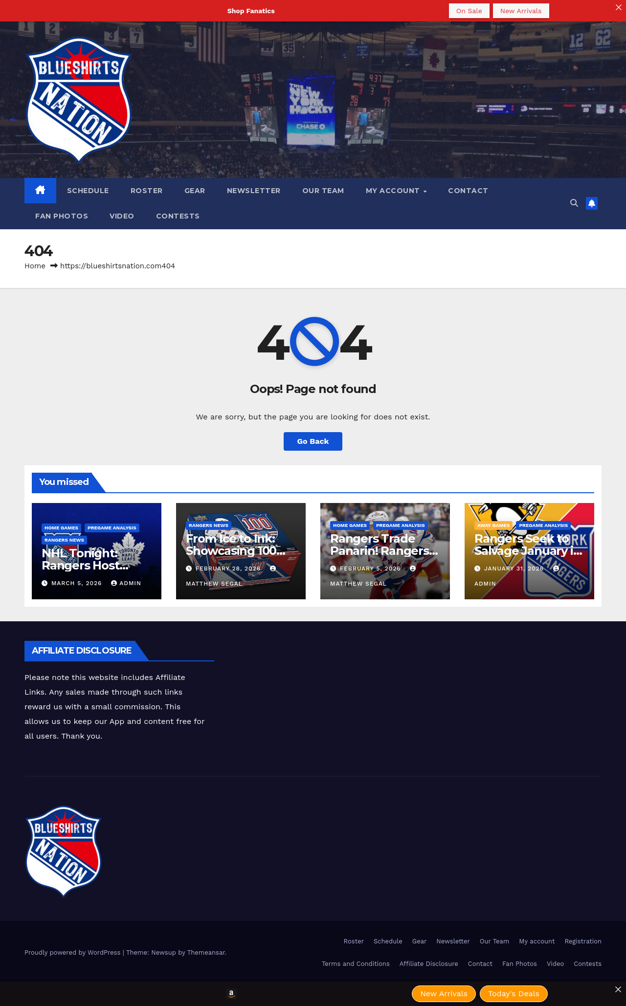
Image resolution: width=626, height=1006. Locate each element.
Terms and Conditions (356, 963)
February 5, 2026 (371, 568)
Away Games (493, 525)
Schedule (88, 190)
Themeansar (206, 952)
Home (34, 266)
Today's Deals (513, 993)
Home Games (61, 527)
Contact (468, 190)
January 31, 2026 (515, 568)
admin (126, 583)
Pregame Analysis (112, 527)
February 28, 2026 (229, 568)
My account (394, 190)
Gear (194, 190)
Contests (178, 216)
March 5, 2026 (77, 583)
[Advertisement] (393, 663)
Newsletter (254, 190)
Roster (147, 190)
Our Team (323, 190)
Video (122, 216)
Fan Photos (61, 216)
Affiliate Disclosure (429, 963)
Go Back (313, 441)
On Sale (469, 11)
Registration (583, 941)
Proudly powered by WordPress (73, 952)
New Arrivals (521, 11)
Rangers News (64, 540)
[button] (574, 203)
